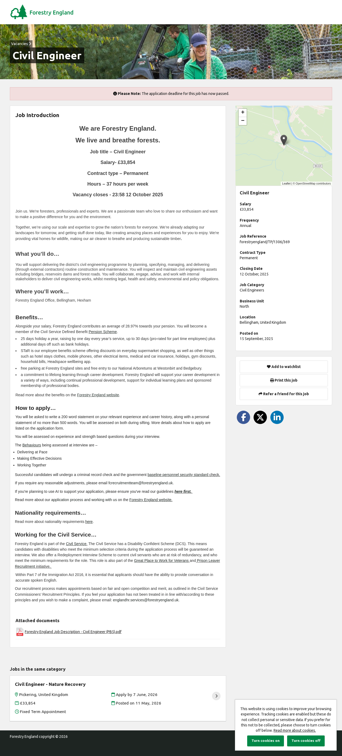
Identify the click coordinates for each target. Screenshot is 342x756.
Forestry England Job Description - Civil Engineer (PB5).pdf (73, 632)
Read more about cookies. (295, 730)
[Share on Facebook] (243, 417)
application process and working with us (84, 500)
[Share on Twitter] (260, 417)
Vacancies (21, 44)
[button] (283, 140)
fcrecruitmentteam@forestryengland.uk (140, 483)
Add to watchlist (284, 367)
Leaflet (286, 183)
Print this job (284, 380)
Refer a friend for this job (284, 394)
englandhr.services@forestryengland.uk (145, 600)
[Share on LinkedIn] (277, 417)
